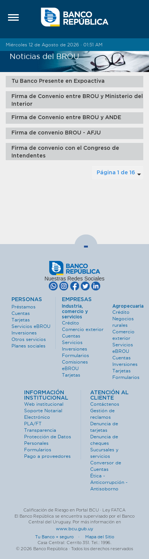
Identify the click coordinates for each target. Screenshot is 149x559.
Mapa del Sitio (99, 536)
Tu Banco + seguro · (59, 536)
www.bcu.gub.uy (74, 528)
